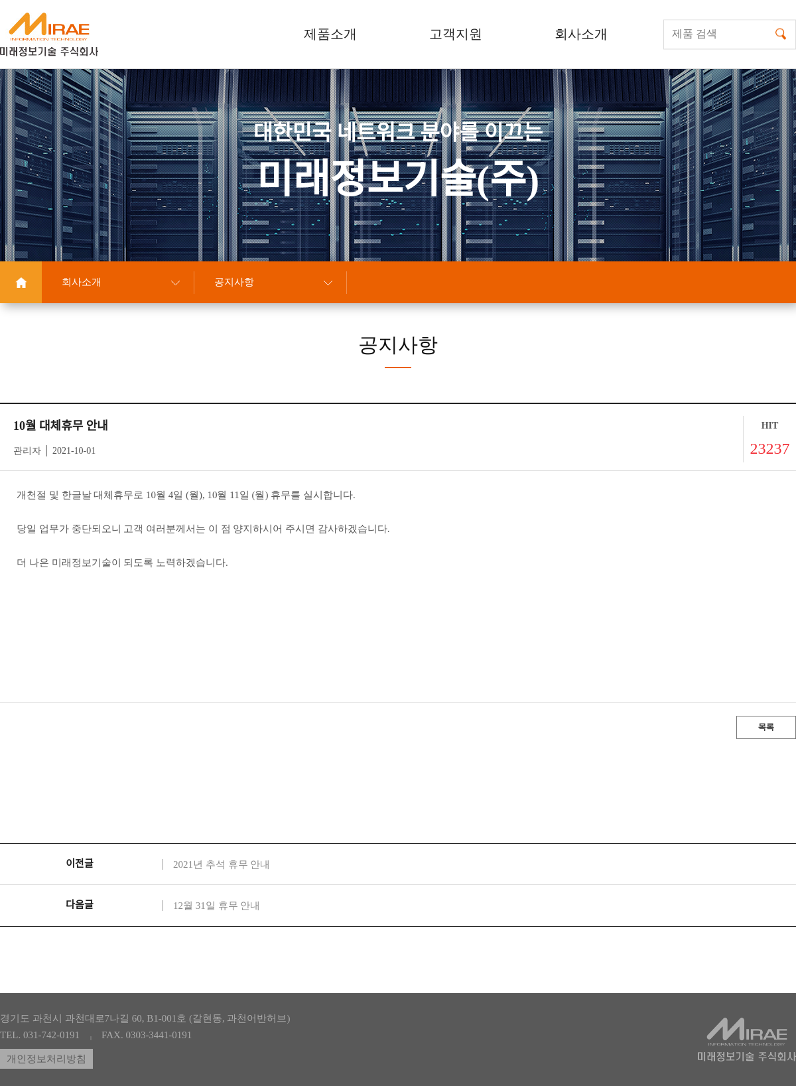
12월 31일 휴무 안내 (216, 905)
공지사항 (234, 282)
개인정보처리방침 (46, 1058)
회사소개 (81, 282)
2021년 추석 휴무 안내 (221, 864)
